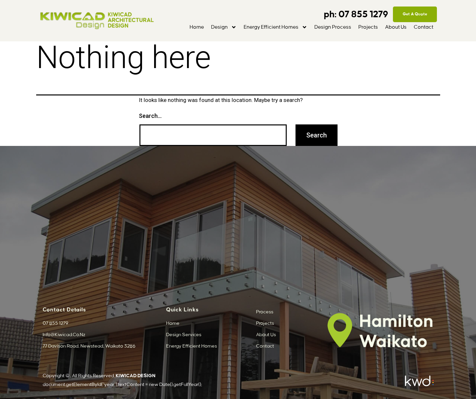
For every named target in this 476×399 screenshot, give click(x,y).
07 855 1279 (364, 15)
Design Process (332, 27)
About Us (396, 27)
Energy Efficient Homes (275, 27)
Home (197, 27)
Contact (423, 27)
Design (224, 27)
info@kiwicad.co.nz (64, 334)
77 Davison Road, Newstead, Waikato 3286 (89, 346)
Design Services (183, 334)
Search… (150, 115)
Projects (368, 27)
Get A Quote (415, 14)
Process (264, 312)
